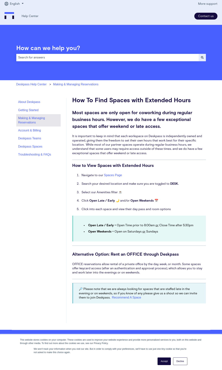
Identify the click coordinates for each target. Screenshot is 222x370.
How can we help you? (48, 48)
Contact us (206, 16)
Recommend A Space (126, 297)
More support (207, 3)
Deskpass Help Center (31, 84)
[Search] (202, 57)
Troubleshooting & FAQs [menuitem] (34, 154)
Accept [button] (164, 361)
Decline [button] (180, 361)
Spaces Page (113, 175)
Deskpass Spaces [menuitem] (30, 146)
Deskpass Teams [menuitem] (29, 138)
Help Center (30, 16)
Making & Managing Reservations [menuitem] (31, 120)
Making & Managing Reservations (75, 84)
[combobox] (107, 57)
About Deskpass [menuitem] (29, 102)
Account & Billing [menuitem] (29, 130)
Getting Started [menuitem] (28, 110)
